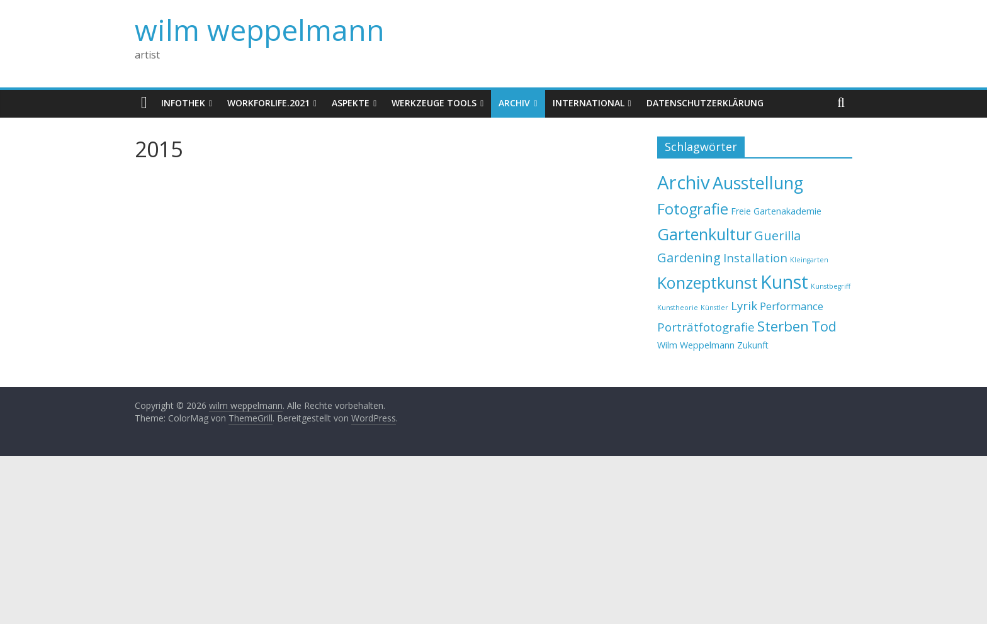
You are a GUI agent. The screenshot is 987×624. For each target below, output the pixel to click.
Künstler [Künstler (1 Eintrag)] (714, 307)
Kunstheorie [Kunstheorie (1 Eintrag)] (677, 307)
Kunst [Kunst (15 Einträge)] (784, 281)
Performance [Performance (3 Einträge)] (791, 306)
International (588, 103)
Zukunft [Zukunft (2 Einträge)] (753, 345)
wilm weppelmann (260, 29)
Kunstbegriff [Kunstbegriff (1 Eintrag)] (830, 286)
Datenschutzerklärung (705, 103)
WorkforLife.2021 (268, 103)
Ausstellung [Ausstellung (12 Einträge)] (758, 182)
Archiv (514, 103)
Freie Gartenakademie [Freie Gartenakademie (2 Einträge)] (776, 211)
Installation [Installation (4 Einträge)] (755, 257)
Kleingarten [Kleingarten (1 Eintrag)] (809, 259)
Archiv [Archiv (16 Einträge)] (683, 182)
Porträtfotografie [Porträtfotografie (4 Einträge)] (706, 327)
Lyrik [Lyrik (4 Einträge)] (744, 305)
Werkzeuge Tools (434, 103)
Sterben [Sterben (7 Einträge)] (783, 326)
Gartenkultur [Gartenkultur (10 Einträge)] (704, 234)
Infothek (183, 103)
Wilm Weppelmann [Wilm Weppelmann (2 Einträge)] (696, 345)
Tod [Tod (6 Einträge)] (824, 326)
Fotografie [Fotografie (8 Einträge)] (692, 209)
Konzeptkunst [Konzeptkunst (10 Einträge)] (707, 282)
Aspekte (350, 103)
